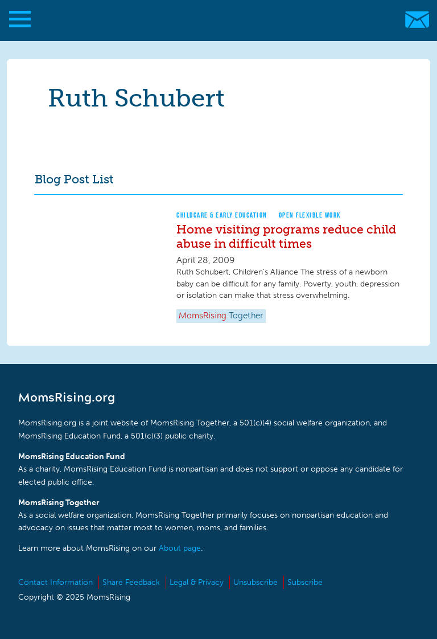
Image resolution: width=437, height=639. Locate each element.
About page (180, 548)
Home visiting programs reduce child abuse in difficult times (286, 236)
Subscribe (305, 582)
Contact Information (55, 582)
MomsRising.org (213, 19)
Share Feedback (131, 582)
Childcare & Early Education (221, 215)
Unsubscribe (255, 582)
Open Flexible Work (310, 215)
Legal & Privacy (197, 582)
